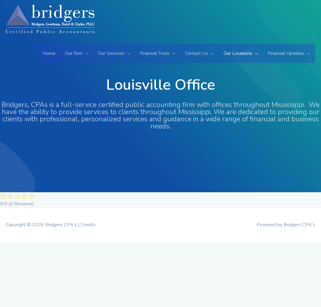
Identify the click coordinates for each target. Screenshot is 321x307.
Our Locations (238, 53)
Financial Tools (155, 53)
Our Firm (74, 53)
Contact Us (196, 53)
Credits (88, 224)
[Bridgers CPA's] (50, 24)
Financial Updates (286, 53)
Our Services (111, 53)
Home (49, 53)
